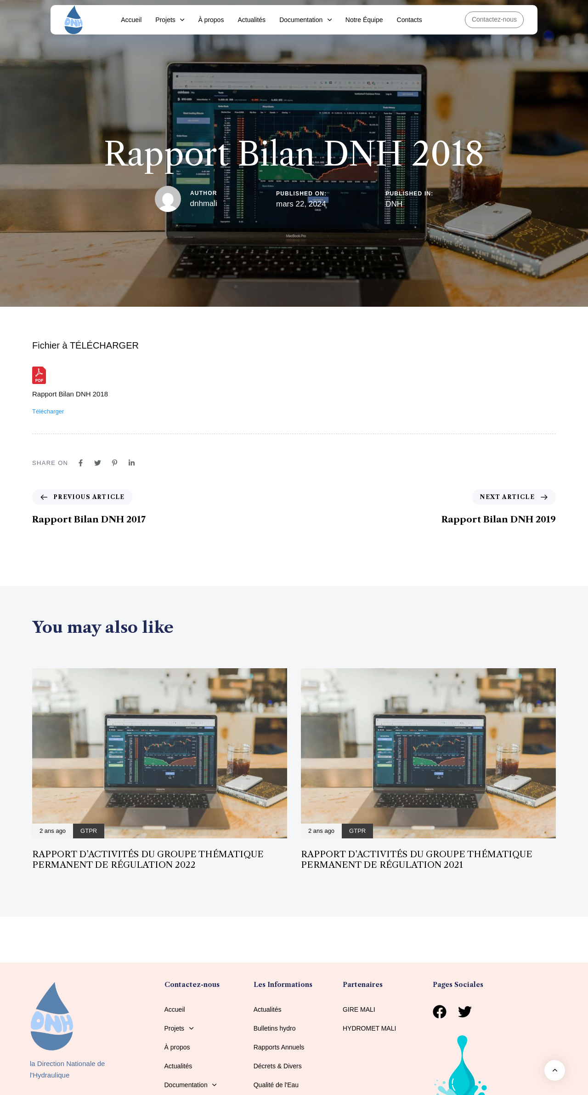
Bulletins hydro (275, 1028)
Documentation (305, 19)
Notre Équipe (364, 19)
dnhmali (204, 203)
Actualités (251, 19)
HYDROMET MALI (369, 1028)
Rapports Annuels (279, 1047)
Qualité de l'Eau (276, 1085)
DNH (393, 204)
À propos (211, 19)
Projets (169, 19)
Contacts (409, 19)
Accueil (131, 19)
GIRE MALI (359, 1009)
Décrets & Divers (278, 1066)
